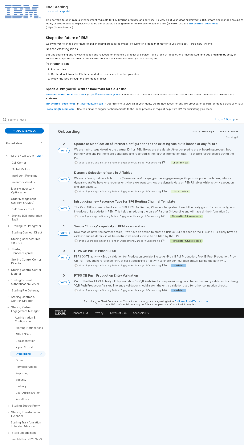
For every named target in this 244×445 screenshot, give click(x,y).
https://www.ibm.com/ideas (104, 94)
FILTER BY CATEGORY (20, 155)
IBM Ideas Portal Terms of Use (191, 301)
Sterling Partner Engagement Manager (123, 162)
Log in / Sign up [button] (226, 119)
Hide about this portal (58, 11)
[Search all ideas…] (29, 119)
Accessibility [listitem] (141, 313)
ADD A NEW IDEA (24, 130)
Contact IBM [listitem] (80, 313)
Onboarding (154, 162)
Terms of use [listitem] (118, 313)
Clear (39, 155)
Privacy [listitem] (99, 313)
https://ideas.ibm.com (91, 103)
